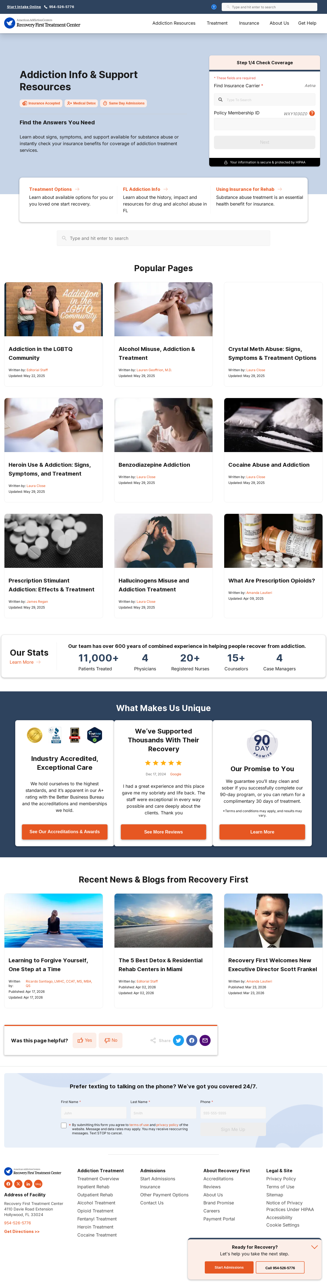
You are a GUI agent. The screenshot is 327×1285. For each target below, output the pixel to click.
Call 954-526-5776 (280, 1268)
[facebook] (8, 1184)
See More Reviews (163, 832)
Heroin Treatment (95, 1227)
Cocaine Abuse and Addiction (269, 464)
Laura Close (255, 370)
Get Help (307, 23)
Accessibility (279, 1217)
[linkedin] (28, 1184)
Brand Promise (218, 1203)
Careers (211, 1211)
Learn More (26, 662)
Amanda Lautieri (259, 593)
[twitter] (18, 1184)
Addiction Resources (173, 23)
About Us (279, 23)
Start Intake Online (24, 7)
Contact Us (152, 1203)
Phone (205, 1102)
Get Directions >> (22, 1231)
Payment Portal (219, 1219)
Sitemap (274, 1194)
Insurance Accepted (41, 103)
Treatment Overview (98, 1178)
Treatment (217, 23)
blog (38, 1184)
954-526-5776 (61, 7)
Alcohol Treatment (96, 1203)
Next (264, 142)
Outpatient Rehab (95, 1194)
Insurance (249, 23)
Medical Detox (81, 103)
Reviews (212, 1186)
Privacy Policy (281, 1178)
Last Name (139, 1102)
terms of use (139, 1125)
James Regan (37, 601)
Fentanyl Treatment (97, 1219)
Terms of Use (280, 1186)
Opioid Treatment (95, 1211)
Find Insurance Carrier (237, 85)
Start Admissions (157, 1178)
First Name (69, 1102)
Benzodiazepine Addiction (154, 464)
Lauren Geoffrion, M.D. (154, 370)
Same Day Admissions (123, 103)
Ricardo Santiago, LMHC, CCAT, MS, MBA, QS (59, 983)
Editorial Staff (37, 370)
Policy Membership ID (237, 113)
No (110, 1040)
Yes (84, 1040)
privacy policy (167, 1125)
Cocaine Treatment (97, 1235)
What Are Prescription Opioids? (271, 580)
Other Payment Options (164, 1194)
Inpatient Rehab (93, 1186)
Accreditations (218, 1178)
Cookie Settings (282, 1225)
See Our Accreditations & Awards (64, 831)
